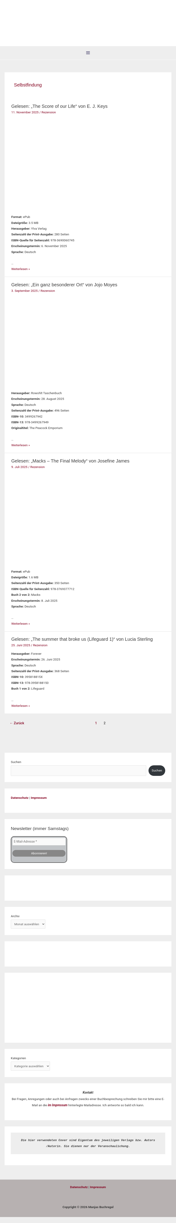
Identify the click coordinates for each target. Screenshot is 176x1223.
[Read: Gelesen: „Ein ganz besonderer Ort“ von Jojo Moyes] (40, 346)
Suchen (16, 768)
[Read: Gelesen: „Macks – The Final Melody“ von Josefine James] (40, 524)
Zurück (17, 729)
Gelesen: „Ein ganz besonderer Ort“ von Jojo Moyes (64, 290)
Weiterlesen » (20, 275)
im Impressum (58, 1111)
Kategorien (18, 1064)
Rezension (48, 118)
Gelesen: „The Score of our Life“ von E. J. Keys (59, 112)
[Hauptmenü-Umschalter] (88, 59)
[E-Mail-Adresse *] (39, 847)
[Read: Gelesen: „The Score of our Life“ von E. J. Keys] (40, 169)
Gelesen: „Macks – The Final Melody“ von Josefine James (70, 466)
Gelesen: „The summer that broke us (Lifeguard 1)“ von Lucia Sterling (82, 645)
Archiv (15, 922)
